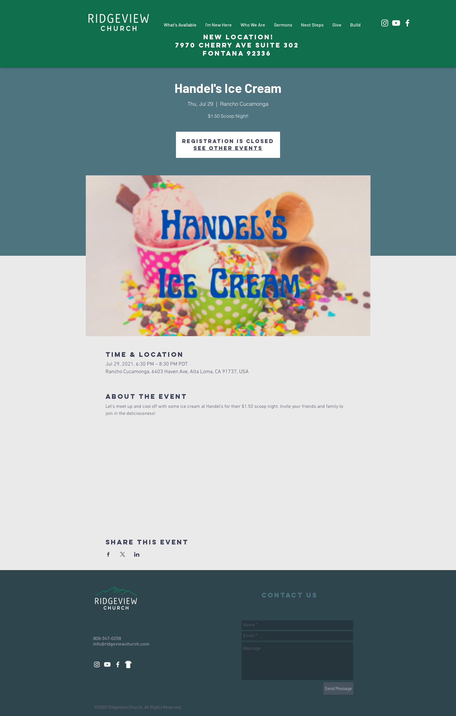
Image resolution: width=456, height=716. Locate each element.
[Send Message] (338, 688)
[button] (180, 24)
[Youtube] (396, 23)
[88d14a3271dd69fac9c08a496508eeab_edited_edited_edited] (128, 664)
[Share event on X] (122, 554)
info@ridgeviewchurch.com (121, 643)
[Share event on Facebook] (108, 554)
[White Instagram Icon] (384, 23)
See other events (228, 148)
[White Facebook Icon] (407, 23)
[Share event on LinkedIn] (137, 554)
